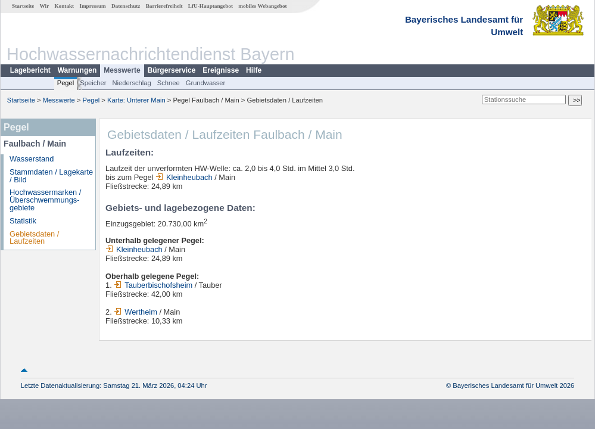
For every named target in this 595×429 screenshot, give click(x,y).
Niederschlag (131, 82)
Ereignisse (221, 70)
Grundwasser (206, 82)
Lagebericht (30, 70)
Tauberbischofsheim (153, 285)
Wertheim (135, 311)
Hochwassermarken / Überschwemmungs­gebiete (45, 200)
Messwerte (122, 70)
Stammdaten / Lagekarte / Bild (51, 175)
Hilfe (253, 70)
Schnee (168, 82)
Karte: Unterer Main (136, 100)
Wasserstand (32, 158)
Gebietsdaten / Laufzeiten (34, 237)
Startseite (23, 6)
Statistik (23, 220)
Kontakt (64, 6)
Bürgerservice (172, 70)
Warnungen (77, 70)
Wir (44, 6)
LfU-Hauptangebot (210, 6)
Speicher (93, 82)
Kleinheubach (184, 177)
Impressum (92, 6)
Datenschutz (126, 6)
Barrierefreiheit (164, 6)
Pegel (65, 82)
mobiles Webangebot (262, 6)
